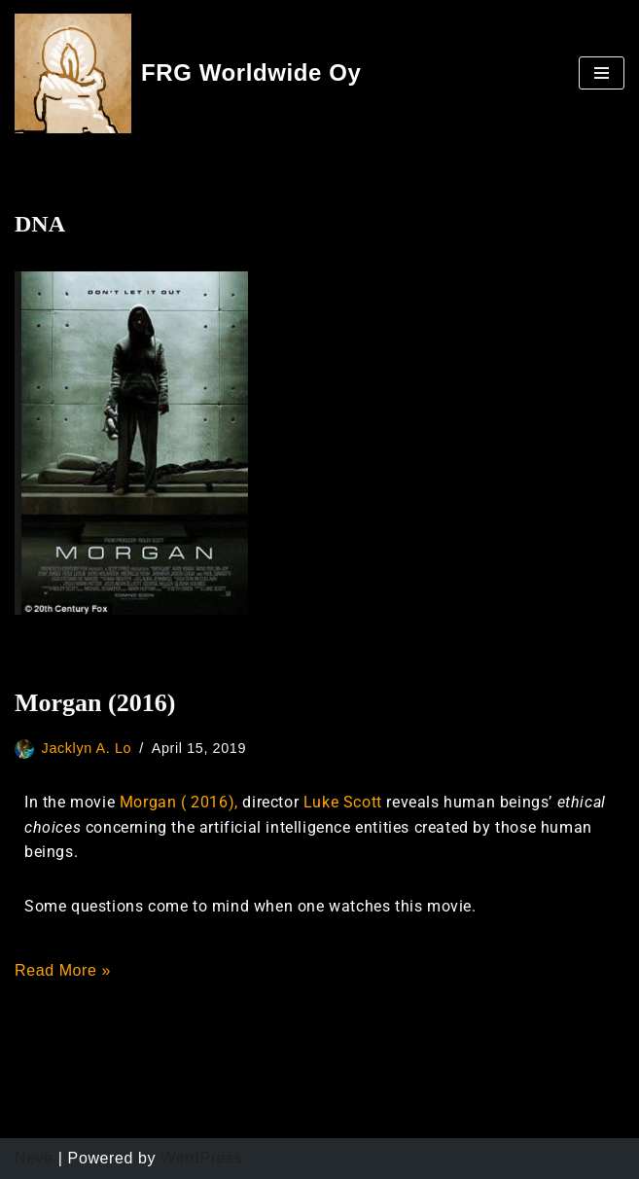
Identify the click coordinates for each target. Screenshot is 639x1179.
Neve (34, 1158)
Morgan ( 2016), (181, 802)
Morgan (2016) (95, 703)
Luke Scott (342, 802)
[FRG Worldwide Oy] (188, 73)
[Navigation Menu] (601, 72)
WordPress (201, 1158)
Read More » (63, 970)
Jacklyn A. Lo (87, 748)
